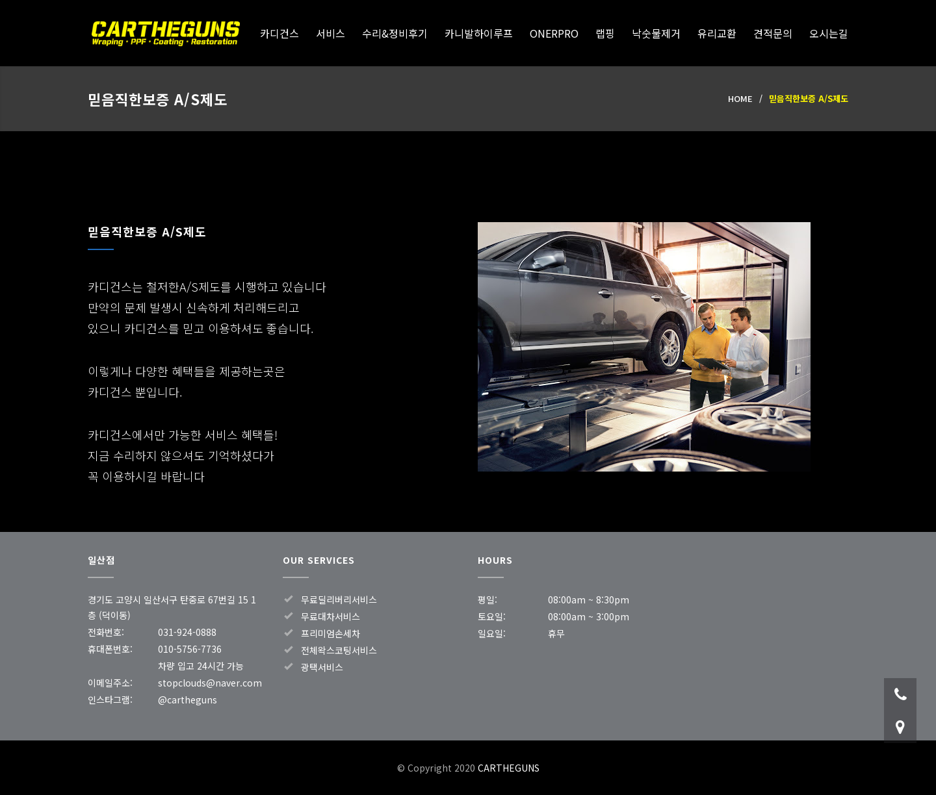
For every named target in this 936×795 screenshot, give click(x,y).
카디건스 (279, 33)
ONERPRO (554, 33)
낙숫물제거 (656, 33)
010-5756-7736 (190, 648)
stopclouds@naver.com (210, 682)
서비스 (330, 33)
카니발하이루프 (479, 33)
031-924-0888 (187, 631)
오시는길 (828, 33)
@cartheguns (187, 699)
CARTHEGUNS (166, 33)
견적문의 (772, 33)
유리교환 (716, 33)
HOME (740, 98)
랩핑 (605, 33)
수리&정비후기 (395, 33)
